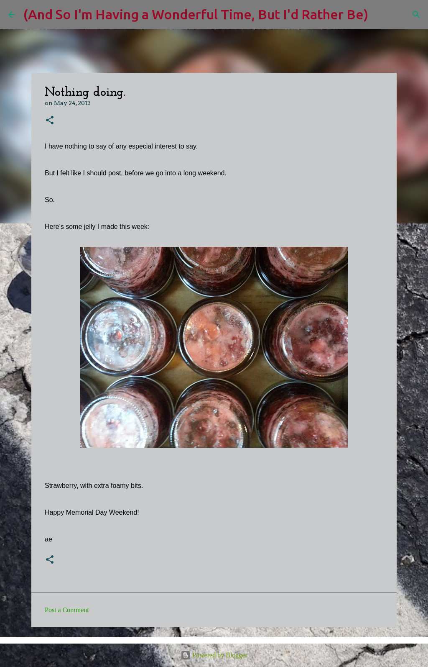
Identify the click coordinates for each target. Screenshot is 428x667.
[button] (50, 120)
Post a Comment (67, 609)
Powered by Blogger (214, 655)
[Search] (380, 15)
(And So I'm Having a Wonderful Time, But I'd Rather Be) (195, 14)
